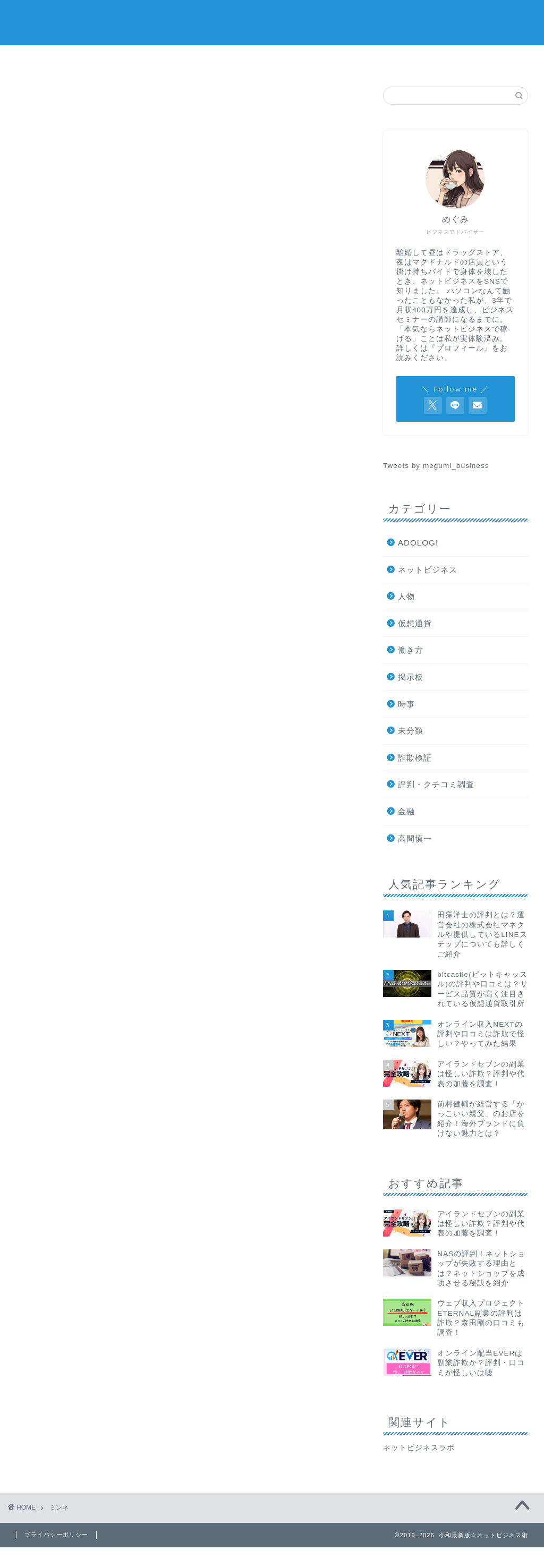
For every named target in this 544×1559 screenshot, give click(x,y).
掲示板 (403, 59)
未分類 (410, 730)
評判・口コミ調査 (142, 59)
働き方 (410, 649)
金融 (406, 811)
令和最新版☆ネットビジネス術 (272, 21)
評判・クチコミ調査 (436, 784)
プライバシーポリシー (56, 1534)
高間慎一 (415, 838)
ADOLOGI (418, 542)
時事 (406, 704)
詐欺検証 (54, 59)
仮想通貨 (317, 59)
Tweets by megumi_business (436, 466)
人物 (406, 596)
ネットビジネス (231, 59)
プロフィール (490, 59)
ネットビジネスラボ (419, 1448)
